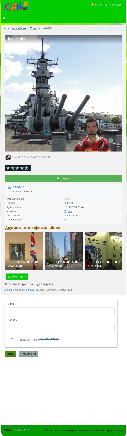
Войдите (9, 289)
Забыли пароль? (49, 338)
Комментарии (17, 276)
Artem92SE (19, 157)
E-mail (11, 303)
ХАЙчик (8, 430)
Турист (68, 211)
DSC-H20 (18, 187)
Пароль (12, 320)
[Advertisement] (63, 391)
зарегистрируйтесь (29, 289)
